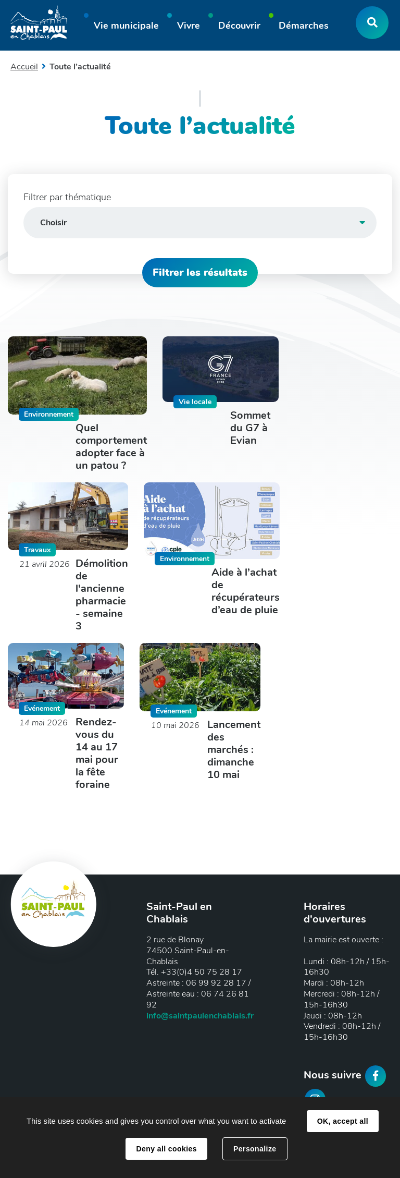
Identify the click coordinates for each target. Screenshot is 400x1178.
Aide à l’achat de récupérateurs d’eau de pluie (245, 591)
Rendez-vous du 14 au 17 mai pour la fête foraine (97, 753)
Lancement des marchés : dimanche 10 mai (233, 750)
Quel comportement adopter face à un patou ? (111, 447)
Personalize (254, 1149)
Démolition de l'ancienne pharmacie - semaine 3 (102, 595)
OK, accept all (342, 1121)
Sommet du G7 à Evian (250, 428)
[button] (126, 27)
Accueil (24, 66)
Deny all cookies (166, 1149)
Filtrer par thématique (67, 197)
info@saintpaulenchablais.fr (200, 1016)
